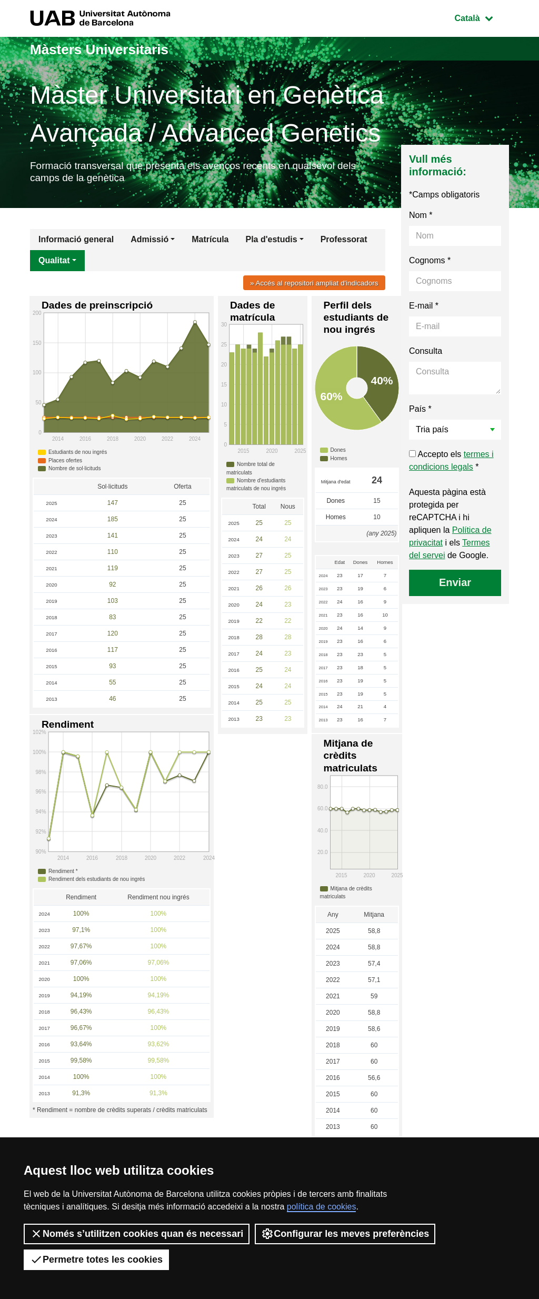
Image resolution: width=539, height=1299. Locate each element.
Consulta (425, 354)
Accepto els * (451, 464)
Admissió (149, 243)
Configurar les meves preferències (345, 1233)
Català (481, 17)
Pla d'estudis (271, 243)
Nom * (420, 218)
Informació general (76, 243)
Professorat (344, 243)
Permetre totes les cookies (96, 1259)
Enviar (455, 586)
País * (420, 412)
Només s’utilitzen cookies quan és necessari (136, 1233)
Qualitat (54, 264)
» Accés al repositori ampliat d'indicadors (309, 286)
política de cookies (321, 1206)
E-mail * (423, 309)
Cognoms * (430, 264)
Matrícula (210, 243)
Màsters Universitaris (110, 48)
